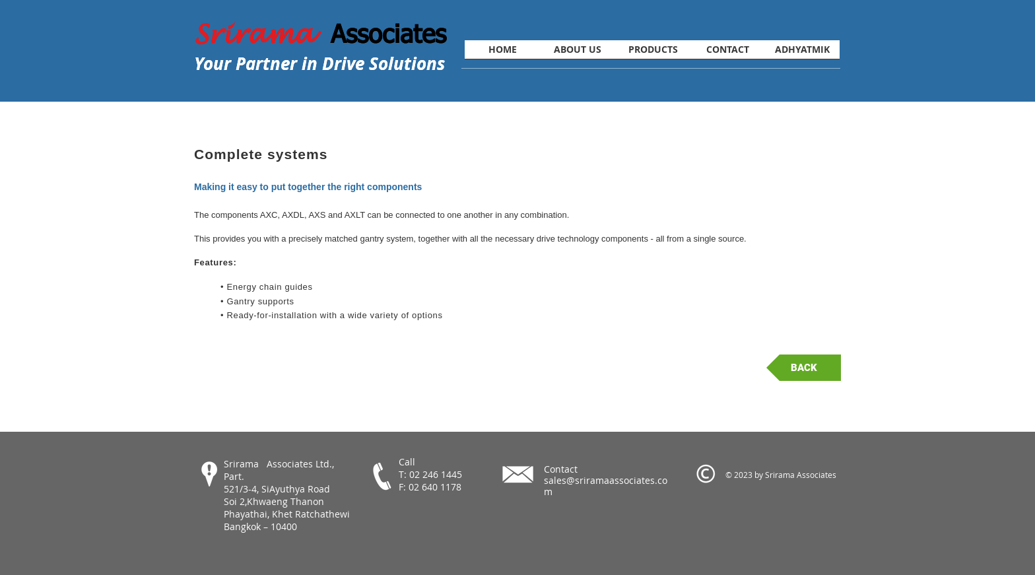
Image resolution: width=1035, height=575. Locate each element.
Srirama (262, 34)
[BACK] (803, 368)
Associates (388, 33)
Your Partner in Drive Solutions (319, 63)
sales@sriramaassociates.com (605, 486)
